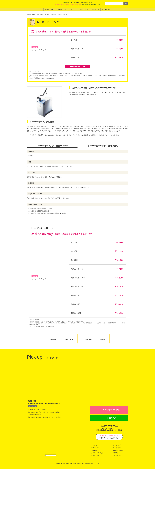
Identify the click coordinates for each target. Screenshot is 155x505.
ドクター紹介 (117, 481)
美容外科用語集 (118, 486)
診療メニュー (95, 484)
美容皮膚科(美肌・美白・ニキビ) (46, 14)
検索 (126, 3)
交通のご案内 (95, 491)
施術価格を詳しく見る (77, 66)
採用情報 (115, 489)
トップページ (95, 481)
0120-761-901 (109, 461)
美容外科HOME (31, 14)
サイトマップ (117, 491)
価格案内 (94, 486)
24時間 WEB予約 (111, 446)
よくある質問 (117, 484)
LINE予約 (112, 454)
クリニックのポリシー (98, 489)
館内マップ (32, 438)
